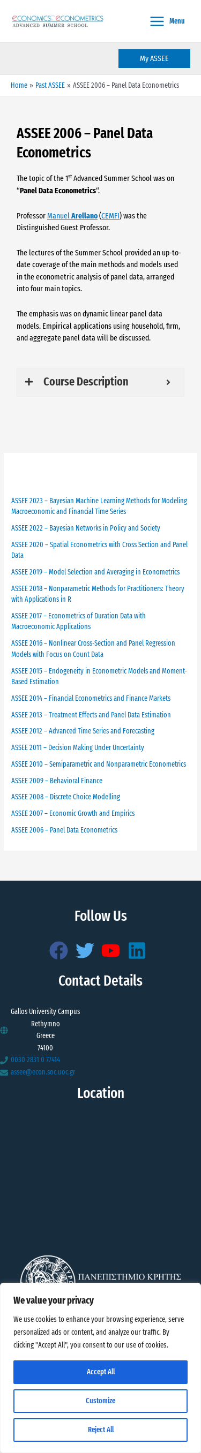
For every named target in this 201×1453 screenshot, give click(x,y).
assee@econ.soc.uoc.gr (43, 1072)
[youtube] (113, 950)
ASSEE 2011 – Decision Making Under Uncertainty (77, 747)
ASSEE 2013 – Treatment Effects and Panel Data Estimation (91, 715)
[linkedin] (140, 950)
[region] (100, 1368)
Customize (100, 1400)
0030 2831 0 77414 (35, 1059)
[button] (154, 58)
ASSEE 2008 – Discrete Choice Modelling (65, 796)
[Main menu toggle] (166, 21)
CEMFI (110, 216)
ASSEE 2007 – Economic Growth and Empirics (73, 813)
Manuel (72, 216)
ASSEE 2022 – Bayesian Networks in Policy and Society (85, 528)
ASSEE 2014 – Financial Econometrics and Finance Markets (90, 698)
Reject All (101, 1429)
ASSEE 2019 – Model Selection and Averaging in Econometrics (95, 572)
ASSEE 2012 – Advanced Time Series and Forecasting (82, 731)
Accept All (101, 1371)
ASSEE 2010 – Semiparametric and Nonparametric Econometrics (98, 764)
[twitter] (88, 950)
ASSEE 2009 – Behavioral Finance (56, 780)
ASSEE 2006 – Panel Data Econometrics (64, 830)
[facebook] (61, 950)
